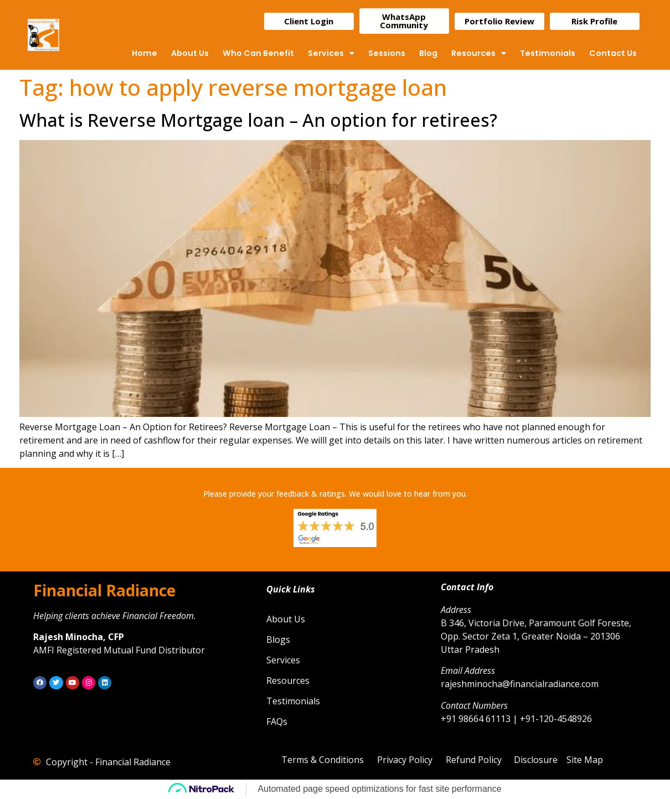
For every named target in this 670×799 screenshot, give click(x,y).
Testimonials (547, 53)
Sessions (386, 53)
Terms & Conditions (322, 760)
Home (144, 53)
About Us (190, 53)
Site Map (584, 760)
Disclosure (536, 760)
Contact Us (613, 53)
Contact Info (467, 587)
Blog (428, 53)
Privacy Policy (404, 760)
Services (331, 53)
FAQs (276, 721)
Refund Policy (474, 760)
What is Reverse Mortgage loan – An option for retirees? (258, 120)
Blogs (278, 639)
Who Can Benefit (258, 53)
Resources (478, 53)
